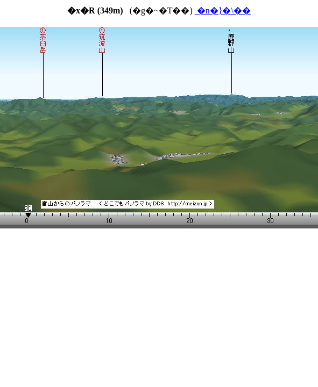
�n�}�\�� (223, 10)
